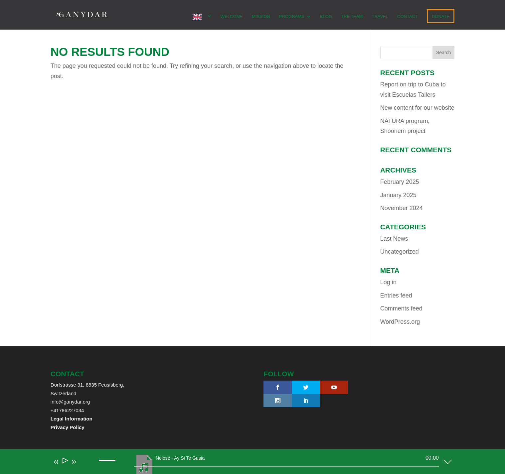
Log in (388, 282)
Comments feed (401, 308)
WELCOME (232, 16)
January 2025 (398, 195)
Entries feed (396, 295)
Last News (394, 238)
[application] (247, 463)
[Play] (64, 462)
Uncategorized (399, 251)
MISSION (261, 16)
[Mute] (83, 466)
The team (352, 16)
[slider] (286, 466)
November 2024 (401, 208)
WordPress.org (400, 321)
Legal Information (71, 418)
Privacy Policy (67, 427)
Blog (326, 16)
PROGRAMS (291, 16)
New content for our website (417, 107)
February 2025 (399, 181)
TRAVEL (380, 16)
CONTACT (407, 16)
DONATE (440, 16)
